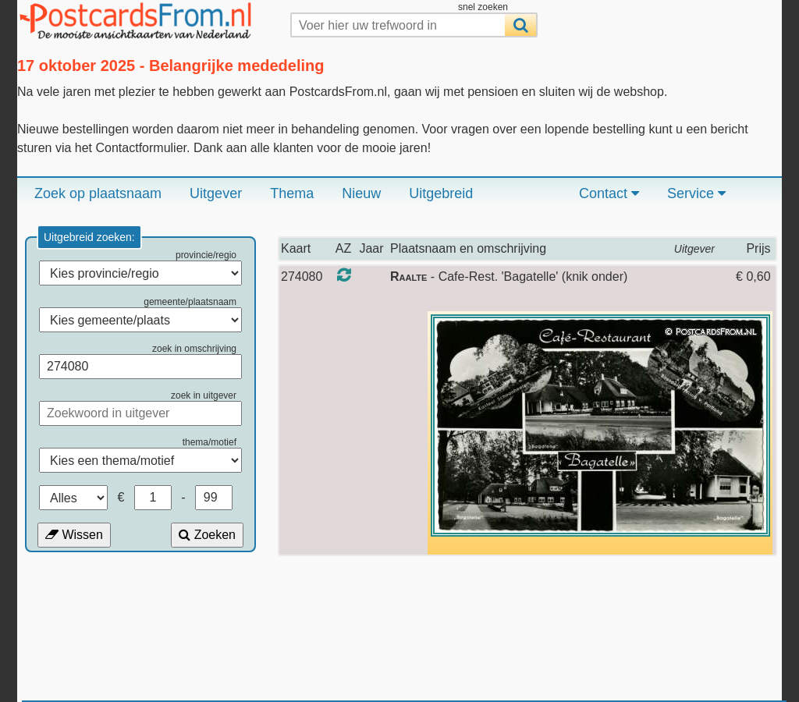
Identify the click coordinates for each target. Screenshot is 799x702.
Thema (292, 193)
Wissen (74, 534)
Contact (609, 193)
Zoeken (207, 534)
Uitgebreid (441, 193)
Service (696, 193)
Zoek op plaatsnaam (98, 193)
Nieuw (361, 193)
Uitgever (216, 193)
